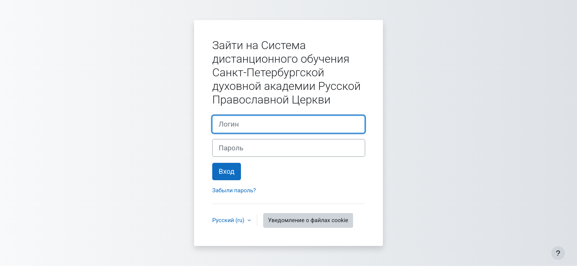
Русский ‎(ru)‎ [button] (229, 220)
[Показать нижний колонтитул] (558, 253)
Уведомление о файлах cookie (308, 220)
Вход (227, 171)
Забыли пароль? (234, 190)
